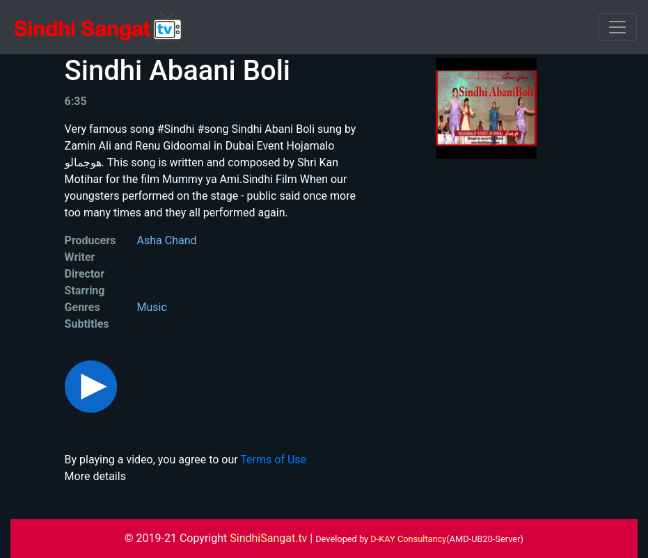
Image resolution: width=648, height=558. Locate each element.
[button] (92, 385)
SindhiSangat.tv (270, 538)
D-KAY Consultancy (408, 539)
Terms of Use (273, 459)
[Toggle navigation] (617, 27)
